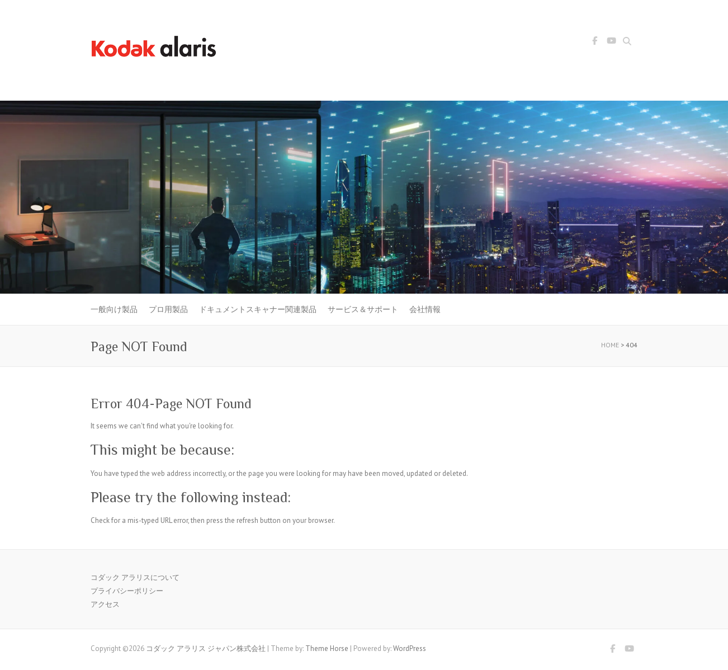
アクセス (105, 604)
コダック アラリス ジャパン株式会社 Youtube (611, 42)
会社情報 (425, 309)
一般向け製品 (114, 309)
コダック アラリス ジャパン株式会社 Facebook (594, 42)
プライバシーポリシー (127, 591)
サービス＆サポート (363, 309)
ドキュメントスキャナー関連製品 (257, 309)
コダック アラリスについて (135, 577)
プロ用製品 (168, 309)
